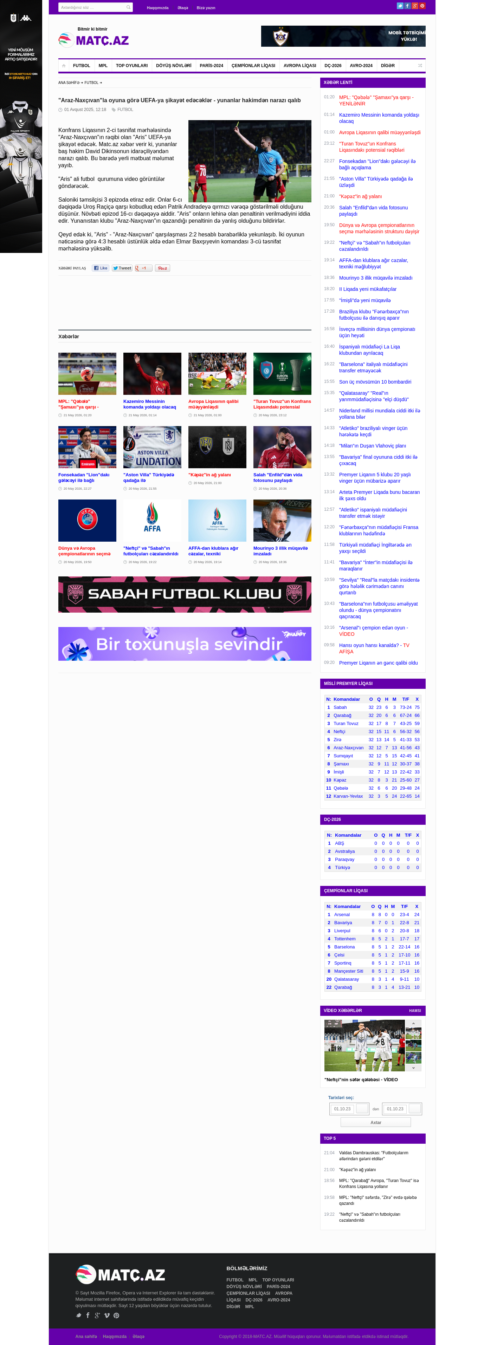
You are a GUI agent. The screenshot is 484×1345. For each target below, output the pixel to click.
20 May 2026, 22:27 (78, 488)
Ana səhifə (86, 1336)
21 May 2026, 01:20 (78, 415)
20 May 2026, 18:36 (273, 562)
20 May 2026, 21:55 (143, 488)
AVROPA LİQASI (300, 65)
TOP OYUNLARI (132, 65)
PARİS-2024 (211, 65)
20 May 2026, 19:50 (78, 562)
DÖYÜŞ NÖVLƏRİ (173, 65)
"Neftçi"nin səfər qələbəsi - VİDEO (361, 1079)
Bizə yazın (206, 8)
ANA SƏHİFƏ (68, 83)
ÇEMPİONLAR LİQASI (253, 65)
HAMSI (415, 1011)
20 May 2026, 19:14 (208, 562)
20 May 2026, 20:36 (273, 488)
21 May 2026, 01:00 (208, 415)
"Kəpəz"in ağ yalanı (357, 1169)
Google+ (415, 5)
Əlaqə (183, 8)
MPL (103, 65)
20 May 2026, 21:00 (208, 483)
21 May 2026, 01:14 (143, 415)
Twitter (400, 5)
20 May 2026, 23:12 (273, 415)
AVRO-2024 (361, 65)
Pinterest (422, 5)
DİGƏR (388, 65)
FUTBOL (81, 65)
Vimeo (107, 1315)
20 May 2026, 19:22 (143, 562)
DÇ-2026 (333, 65)
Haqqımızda (158, 8)
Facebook (407, 5)
